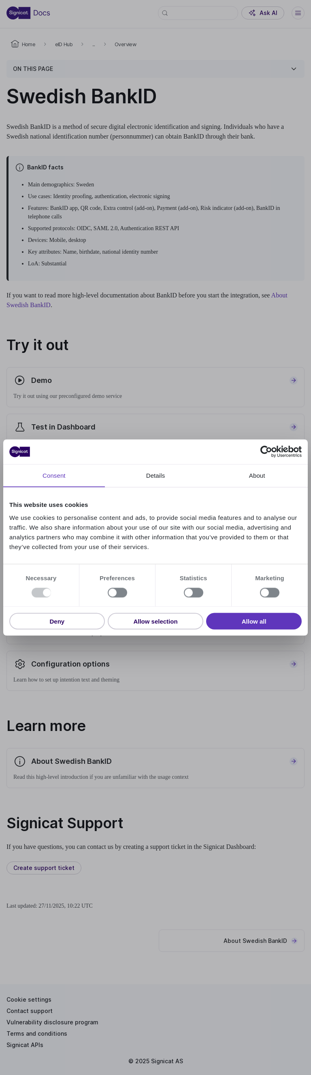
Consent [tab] (54, 475)
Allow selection (155, 621)
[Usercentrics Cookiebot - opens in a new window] (266, 452)
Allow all (254, 621)
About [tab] (257, 475)
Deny (56, 621)
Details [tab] (155, 475)
